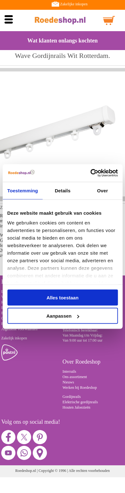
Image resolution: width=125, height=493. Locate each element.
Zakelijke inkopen (74, 4)
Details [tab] (63, 190)
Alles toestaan (63, 297)
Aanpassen (62, 316)
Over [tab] (102, 190)
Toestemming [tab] (22, 190)
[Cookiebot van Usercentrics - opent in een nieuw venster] (90, 173)
